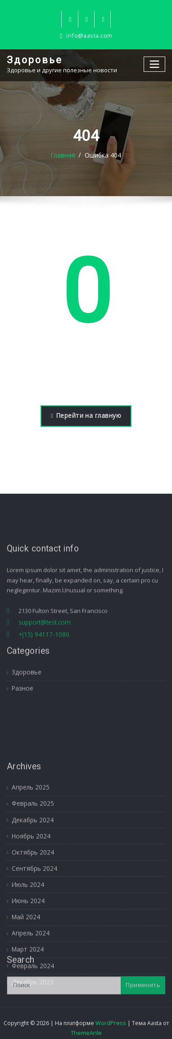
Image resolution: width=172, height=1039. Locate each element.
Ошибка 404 (103, 155)
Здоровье (33, 59)
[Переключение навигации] (155, 64)
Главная (64, 155)
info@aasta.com (89, 35)
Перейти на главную (86, 415)
